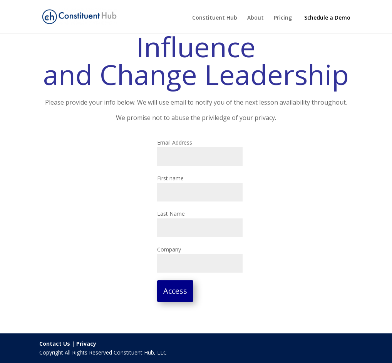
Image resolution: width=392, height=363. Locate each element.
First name (170, 178)
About (255, 18)
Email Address (174, 142)
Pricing (283, 18)
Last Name (171, 213)
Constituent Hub (214, 18)
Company (169, 249)
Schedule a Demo (327, 17)
